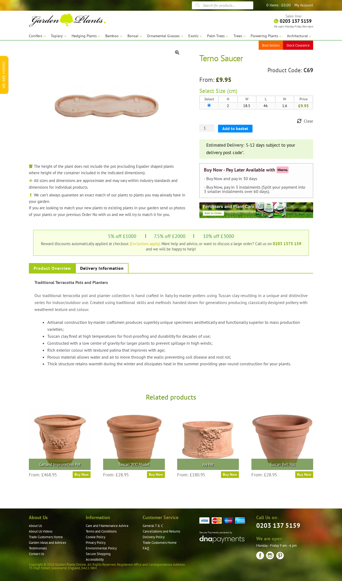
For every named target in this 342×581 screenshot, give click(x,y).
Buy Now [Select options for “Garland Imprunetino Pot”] (82, 474)
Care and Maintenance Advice (107, 525)
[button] (177, 52)
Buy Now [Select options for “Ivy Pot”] (230, 474)
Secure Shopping (98, 554)
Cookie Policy (95, 537)
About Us (35, 525)
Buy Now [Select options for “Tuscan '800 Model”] (156, 474)
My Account (303, 5)
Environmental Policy (101, 548)
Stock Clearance (298, 45)
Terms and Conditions (101, 531)
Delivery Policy (154, 537)
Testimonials (38, 548)
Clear (308, 121)
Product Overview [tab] (52, 268)
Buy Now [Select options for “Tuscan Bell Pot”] (304, 474)
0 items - (278, 5)
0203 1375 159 (287, 243)
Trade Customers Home (46, 537)
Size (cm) (226, 90)
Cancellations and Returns (161, 531)
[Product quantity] (206, 128)
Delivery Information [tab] (102, 268)
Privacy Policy (96, 542)
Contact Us (36, 554)
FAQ (146, 548)
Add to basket (235, 128)
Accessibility (95, 559)
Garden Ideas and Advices (47, 542)
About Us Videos (40, 531)
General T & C (153, 525)
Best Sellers (270, 45)
